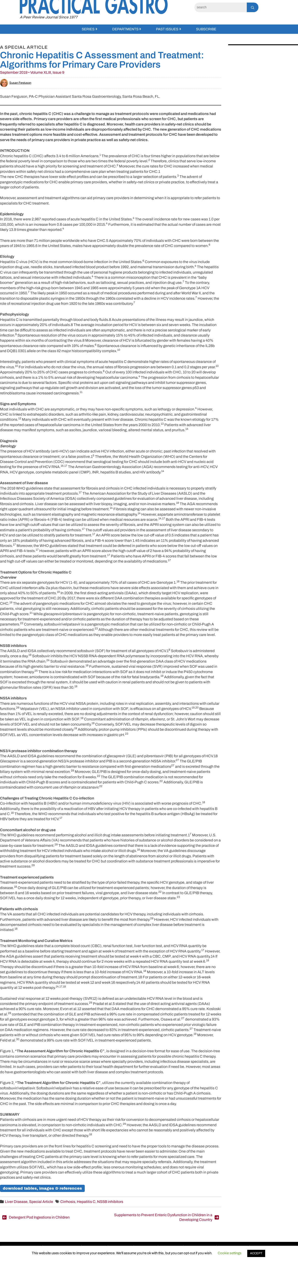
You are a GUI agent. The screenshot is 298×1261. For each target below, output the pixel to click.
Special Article (41, 1202)
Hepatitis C (86, 1202)
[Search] (220, 7)
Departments (125, 29)
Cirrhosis (67, 1202)
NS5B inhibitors (110, 1202)
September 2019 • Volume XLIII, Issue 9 (32, 72)
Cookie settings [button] (229, 1253)
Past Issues (167, 29)
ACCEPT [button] (256, 1253)
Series (88, 29)
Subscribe (206, 29)
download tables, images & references (42, 1188)
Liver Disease (16, 1202)
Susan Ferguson (15, 82)
